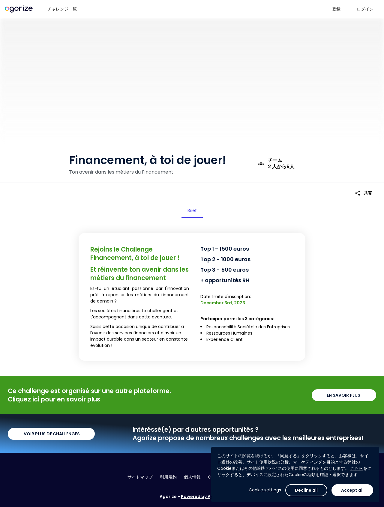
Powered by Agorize (203, 497)
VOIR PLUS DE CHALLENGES (51, 434)
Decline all (306, 490)
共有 (363, 193)
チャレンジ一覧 (62, 9)
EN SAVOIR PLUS (344, 395)
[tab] (192, 210)
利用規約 (168, 477)
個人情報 (192, 477)
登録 (336, 9)
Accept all (352, 490)
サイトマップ (140, 477)
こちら (356, 468)
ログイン (365, 9)
